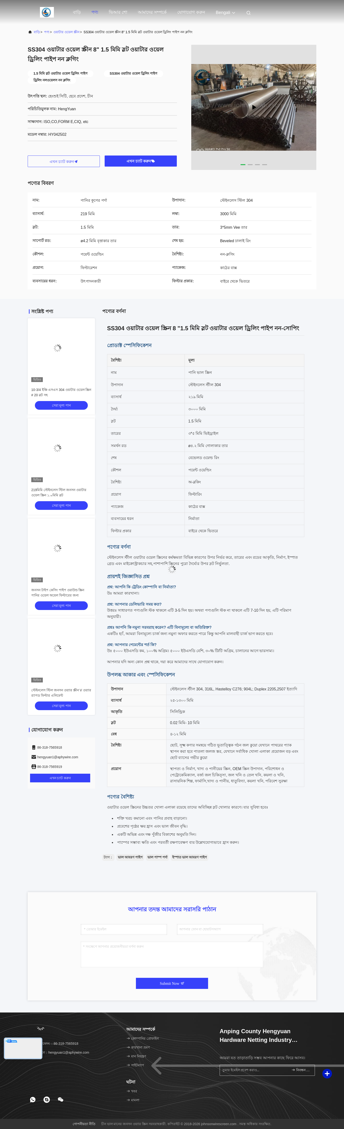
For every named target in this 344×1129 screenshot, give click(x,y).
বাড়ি (77, 12)
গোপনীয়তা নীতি (84, 1124)
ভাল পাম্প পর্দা (157, 857)
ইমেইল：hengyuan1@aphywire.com (60, 1052)
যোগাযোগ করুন (191, 12)
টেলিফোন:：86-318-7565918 (54, 1043)
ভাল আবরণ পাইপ (130, 857)
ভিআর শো (118, 12)
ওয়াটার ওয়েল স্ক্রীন (66, 32)
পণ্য (94, 12)
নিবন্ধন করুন (301, 1070)
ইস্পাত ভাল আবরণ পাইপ (189, 857)
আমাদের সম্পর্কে (152, 12)
